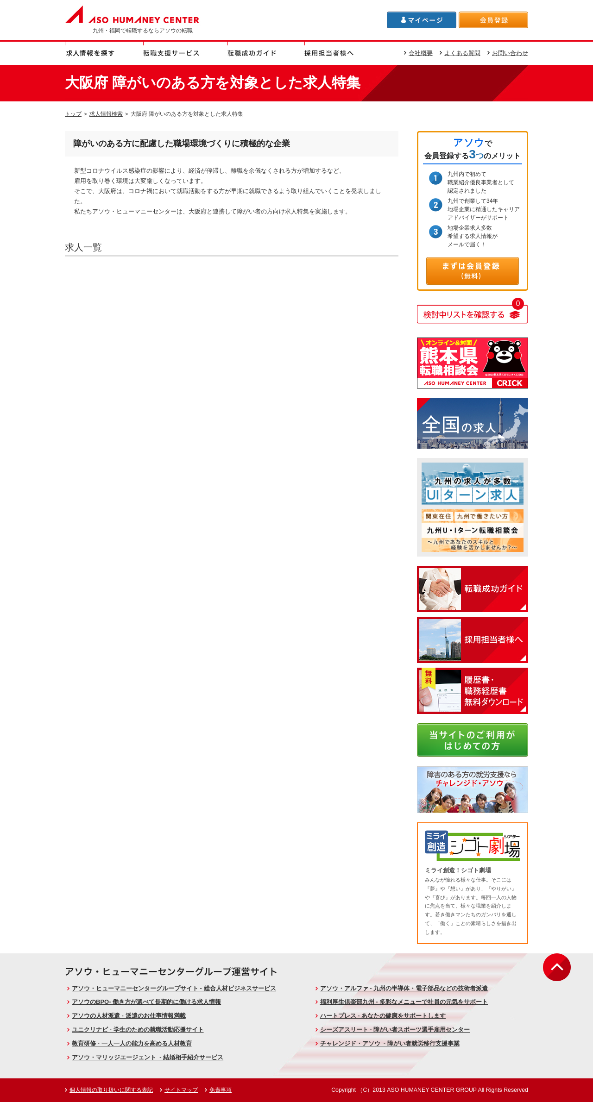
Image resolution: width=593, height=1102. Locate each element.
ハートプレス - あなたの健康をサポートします (383, 1015)
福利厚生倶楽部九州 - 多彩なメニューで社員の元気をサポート (404, 1001)
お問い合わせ (510, 53)
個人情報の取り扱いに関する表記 (111, 1090)
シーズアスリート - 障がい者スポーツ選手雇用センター (395, 1029)
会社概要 (421, 53)
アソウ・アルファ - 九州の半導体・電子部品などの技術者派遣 (404, 988)
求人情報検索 (106, 114)
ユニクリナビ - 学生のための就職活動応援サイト (138, 1029)
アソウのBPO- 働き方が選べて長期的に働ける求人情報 (146, 1001)
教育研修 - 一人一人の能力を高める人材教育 (132, 1043)
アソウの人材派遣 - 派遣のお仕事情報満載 (129, 1015)
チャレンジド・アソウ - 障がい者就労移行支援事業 (390, 1043)
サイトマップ (181, 1090)
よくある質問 (462, 53)
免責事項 (220, 1090)
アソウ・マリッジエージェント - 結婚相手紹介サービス (147, 1057)
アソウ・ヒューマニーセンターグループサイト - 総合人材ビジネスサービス (174, 988)
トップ (73, 114)
